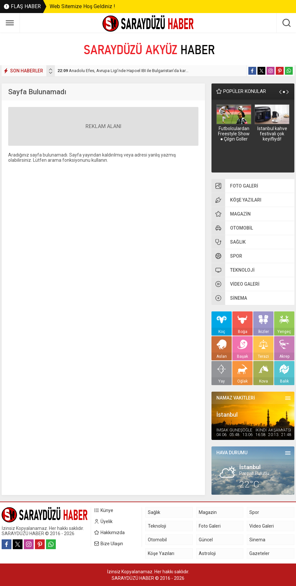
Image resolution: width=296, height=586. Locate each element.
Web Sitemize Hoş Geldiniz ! (82, 6)
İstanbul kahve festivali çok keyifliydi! (272, 134)
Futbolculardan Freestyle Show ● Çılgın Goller (234, 134)
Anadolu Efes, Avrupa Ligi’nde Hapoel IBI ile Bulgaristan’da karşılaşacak (130, 70)
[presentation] (50, 69)
